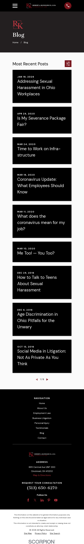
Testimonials (42, 427)
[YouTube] (55, 500)
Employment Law (42, 413)
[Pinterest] (48, 500)
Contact (42, 437)
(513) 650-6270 (42, 488)
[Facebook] (28, 500)
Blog (42, 433)
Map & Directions (42, 475)
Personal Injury (42, 423)
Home (42, 403)
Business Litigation (42, 418)
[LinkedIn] (42, 500)
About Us (42, 408)
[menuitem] (28, 533)
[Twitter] (35, 500)
